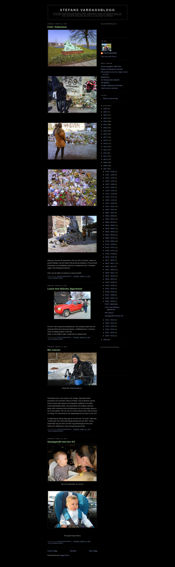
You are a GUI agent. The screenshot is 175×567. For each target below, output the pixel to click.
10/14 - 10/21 (110, 206)
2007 (105, 169)
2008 (105, 166)
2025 (105, 112)
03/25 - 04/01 (110, 298)
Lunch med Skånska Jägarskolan (64, 289)
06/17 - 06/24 (110, 260)
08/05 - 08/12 (110, 238)
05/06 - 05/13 (110, 279)
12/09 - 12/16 (110, 181)
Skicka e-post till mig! (110, 98)
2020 (105, 128)
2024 (105, 115)
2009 (105, 162)
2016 (105, 140)
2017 (105, 137)
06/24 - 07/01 (110, 257)
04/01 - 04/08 (110, 295)
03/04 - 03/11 (110, 323)
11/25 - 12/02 (110, 187)
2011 (105, 156)
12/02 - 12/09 (110, 184)
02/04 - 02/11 (110, 336)
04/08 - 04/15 (110, 292)
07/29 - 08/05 (110, 241)
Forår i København (57, 27)
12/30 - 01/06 (110, 171)
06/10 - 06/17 (110, 263)
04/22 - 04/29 (110, 285)
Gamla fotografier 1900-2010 (111, 66)
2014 (105, 147)
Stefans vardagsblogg (87, 10)
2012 (105, 153)
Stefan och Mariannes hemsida (112, 69)
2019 (105, 131)
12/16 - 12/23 (110, 178)
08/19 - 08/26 (110, 232)
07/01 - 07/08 (110, 254)
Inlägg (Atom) (64, 555)
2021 (105, 124)
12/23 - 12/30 (110, 175)
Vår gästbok (105, 83)
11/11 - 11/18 (110, 194)
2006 (105, 339)
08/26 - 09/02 (110, 228)
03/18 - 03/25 (110, 301)
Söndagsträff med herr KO (61, 442)
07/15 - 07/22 (110, 247)
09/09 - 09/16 (110, 222)
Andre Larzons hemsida (109, 88)
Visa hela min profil (109, 56)
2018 (105, 134)
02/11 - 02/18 (110, 332)
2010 (105, 159)
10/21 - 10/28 (110, 203)
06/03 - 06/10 (110, 266)
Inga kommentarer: (56, 278)
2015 (105, 143)
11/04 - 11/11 (110, 197)
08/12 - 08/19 (110, 235)
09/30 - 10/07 (110, 213)
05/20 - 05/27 (110, 273)
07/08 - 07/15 (110, 251)
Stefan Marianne (110, 53)
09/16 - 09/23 (110, 219)
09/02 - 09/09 (110, 225)
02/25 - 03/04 (110, 326)
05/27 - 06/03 (110, 270)
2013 (105, 150)
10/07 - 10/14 (110, 209)
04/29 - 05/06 (110, 282)
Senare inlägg (52, 551)
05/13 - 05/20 (110, 276)
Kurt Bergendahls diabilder (110, 80)
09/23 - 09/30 (110, 216)
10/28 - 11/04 (110, 200)
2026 (105, 109)
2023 (105, 118)
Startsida (73, 551)
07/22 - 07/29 (110, 244)
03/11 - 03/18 (110, 320)
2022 (105, 121)
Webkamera (105, 77)
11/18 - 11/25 (110, 190)
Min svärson (53, 350)
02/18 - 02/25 (110, 329)
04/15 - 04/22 (110, 289)
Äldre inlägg (93, 551)
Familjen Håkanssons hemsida (111, 85)
